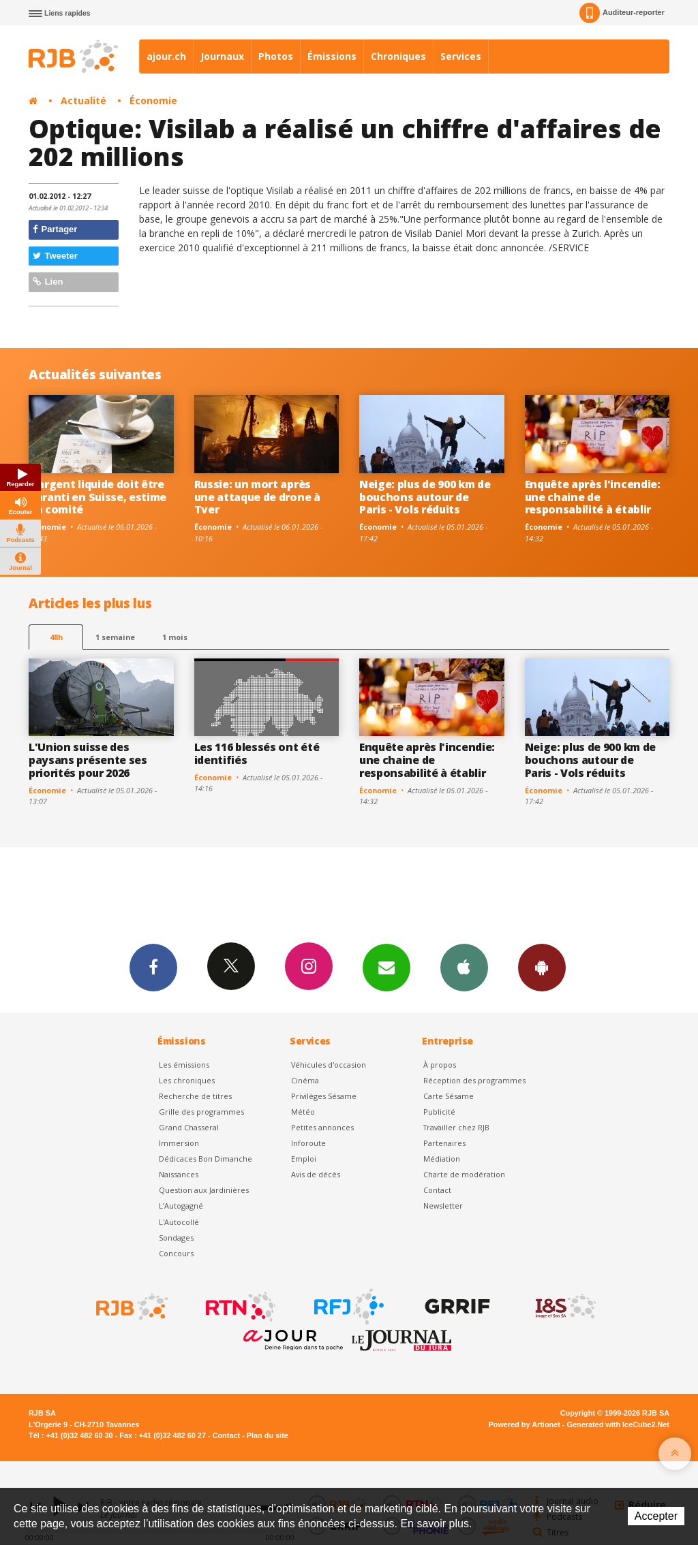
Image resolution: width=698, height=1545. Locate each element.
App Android (542, 967)
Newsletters (386, 967)
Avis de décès (315, 1174)
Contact (437, 1189)
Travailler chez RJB (456, 1127)
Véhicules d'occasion (328, 1064)
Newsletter (443, 1205)
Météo (303, 1111)
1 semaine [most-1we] (115, 637)
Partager (55, 229)
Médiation (441, 1158)
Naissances (178, 1174)
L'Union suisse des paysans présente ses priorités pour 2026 (88, 759)
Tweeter (55, 256)
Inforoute (308, 1142)
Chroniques (398, 56)
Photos (275, 56)
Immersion (179, 1142)
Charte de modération (464, 1174)
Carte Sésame (448, 1096)
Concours (176, 1253)
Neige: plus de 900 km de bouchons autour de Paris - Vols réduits (424, 497)
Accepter (656, 1516)
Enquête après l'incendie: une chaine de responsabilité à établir (593, 497)
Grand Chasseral (189, 1127)
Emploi (303, 1158)
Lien (48, 281)
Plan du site (267, 1435)
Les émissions (184, 1064)
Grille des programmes (201, 1111)
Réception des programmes (474, 1080)
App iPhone (464, 967)
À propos (439, 1064)
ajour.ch (166, 56)
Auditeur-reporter (622, 13)
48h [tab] (56, 637)
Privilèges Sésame (323, 1096)
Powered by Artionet (524, 1424)
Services (460, 56)
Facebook (153, 967)
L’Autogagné (181, 1205)
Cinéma (305, 1080)
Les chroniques (187, 1080)
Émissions (331, 56)
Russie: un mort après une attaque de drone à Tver (257, 497)
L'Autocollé (179, 1221)
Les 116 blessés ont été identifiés (257, 753)
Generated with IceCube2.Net (618, 1424)
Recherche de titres (195, 1096)
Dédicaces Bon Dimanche (205, 1158)
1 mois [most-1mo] (174, 637)
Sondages (176, 1237)
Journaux (222, 56)
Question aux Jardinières (204, 1189)
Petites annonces (322, 1127)
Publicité (439, 1111)
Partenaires (444, 1142)
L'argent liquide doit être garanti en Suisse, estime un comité (97, 497)
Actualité (83, 100)
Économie (153, 100)
